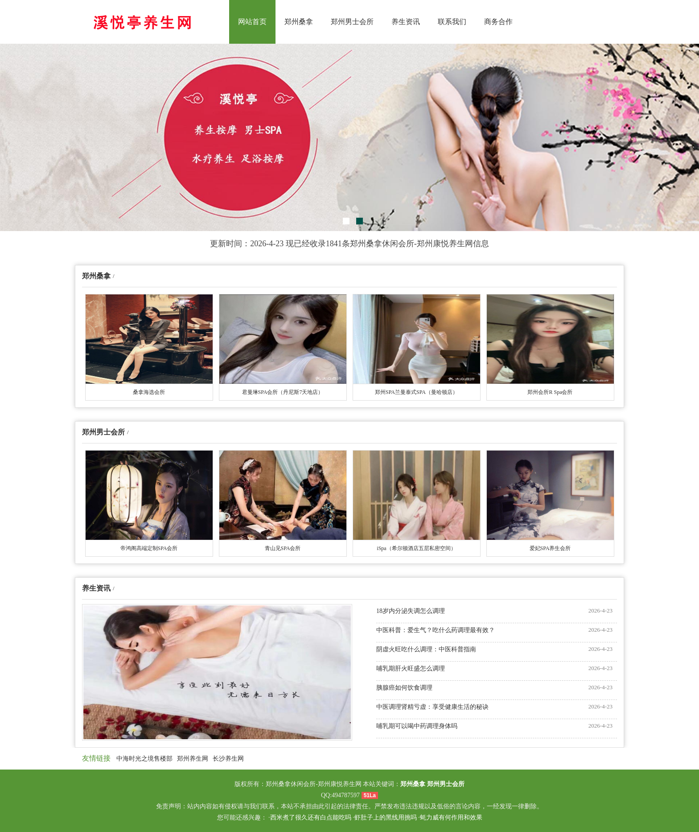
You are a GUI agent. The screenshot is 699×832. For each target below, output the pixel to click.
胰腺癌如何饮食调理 (404, 687)
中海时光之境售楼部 (144, 758)
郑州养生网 (192, 758)
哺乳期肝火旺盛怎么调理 (410, 668)
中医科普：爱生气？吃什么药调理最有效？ (435, 630)
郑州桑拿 (298, 21)
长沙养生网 (228, 758)
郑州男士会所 (352, 21)
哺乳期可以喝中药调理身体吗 (416, 726)
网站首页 (252, 21)
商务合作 (498, 21)
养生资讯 (405, 21)
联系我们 (452, 21)
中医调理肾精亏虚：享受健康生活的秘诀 (432, 707)
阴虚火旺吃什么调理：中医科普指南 (426, 649)
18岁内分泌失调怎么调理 (410, 611)
